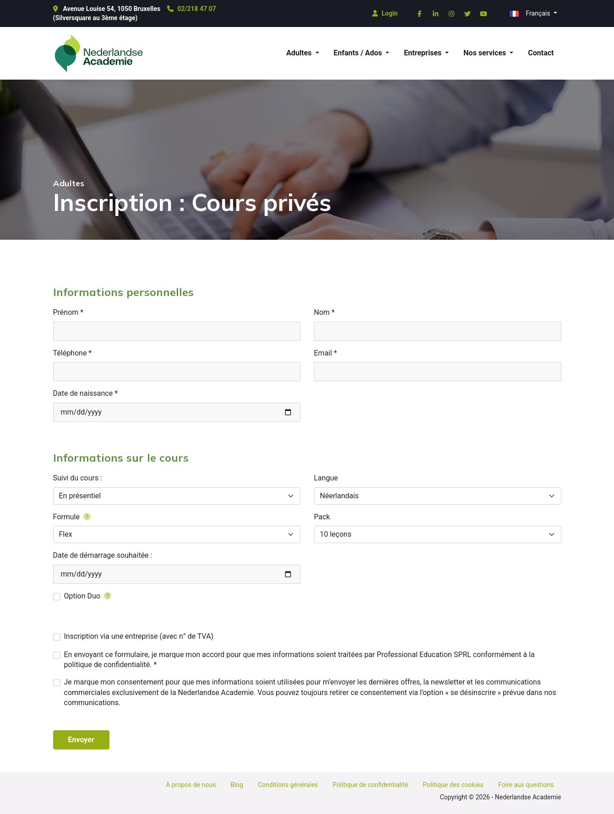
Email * (325, 353)
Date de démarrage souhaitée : (102, 555)
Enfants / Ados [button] (359, 53)
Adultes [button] (299, 53)
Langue (326, 478)
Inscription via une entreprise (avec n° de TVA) (139, 636)
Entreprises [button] (423, 53)
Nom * (324, 312)
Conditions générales (288, 784)
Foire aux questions (526, 784)
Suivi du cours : (77, 478)
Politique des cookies (453, 784)
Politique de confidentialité (370, 784)
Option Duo (88, 596)
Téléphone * (72, 353)
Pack (322, 516)
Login (384, 13)
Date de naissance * (85, 393)
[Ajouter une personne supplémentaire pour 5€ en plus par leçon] (105, 596)
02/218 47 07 (191, 8)
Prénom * (68, 312)
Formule (72, 516)
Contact (541, 53)
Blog (236, 784)
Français (531, 13)
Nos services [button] (485, 53)
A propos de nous (191, 784)
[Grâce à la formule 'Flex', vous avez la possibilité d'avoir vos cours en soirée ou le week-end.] (87, 516)
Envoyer (81, 739)
